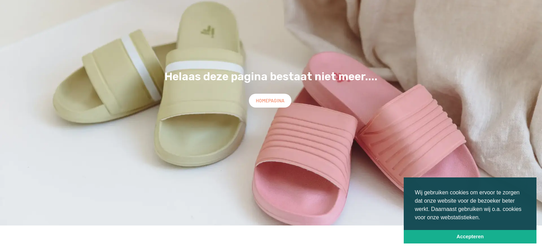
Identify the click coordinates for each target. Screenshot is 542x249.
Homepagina (270, 100)
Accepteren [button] (470, 236)
